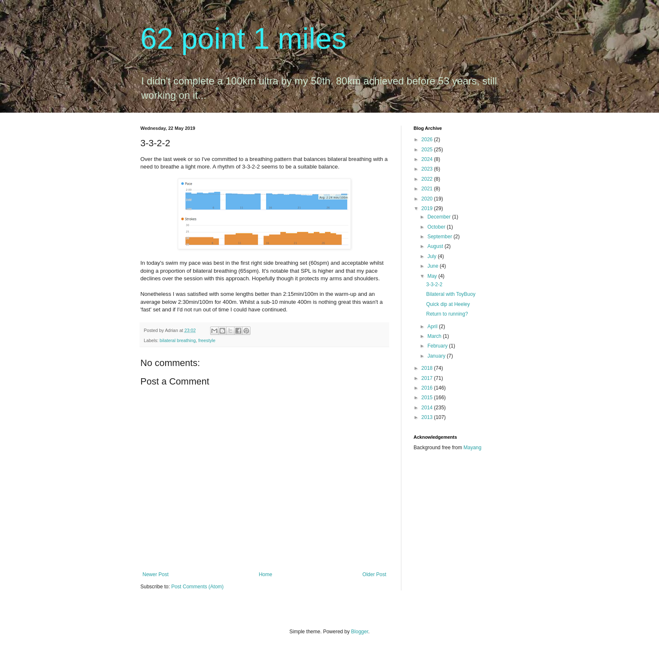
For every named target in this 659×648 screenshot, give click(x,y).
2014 (428, 408)
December (439, 217)
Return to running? (447, 314)
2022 (428, 179)
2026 (428, 139)
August (436, 246)
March (435, 336)
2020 (428, 199)
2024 (428, 159)
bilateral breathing (178, 340)
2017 (428, 378)
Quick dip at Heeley (448, 304)
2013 (428, 417)
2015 (428, 397)
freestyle (207, 340)
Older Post (374, 574)
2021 (428, 189)
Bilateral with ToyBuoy (450, 294)
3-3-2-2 (434, 284)
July (432, 256)
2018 (428, 368)
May (432, 276)
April (433, 326)
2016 (428, 388)
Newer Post (155, 574)
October (437, 227)
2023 (428, 169)
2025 (428, 150)
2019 (428, 208)
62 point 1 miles (243, 38)
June (433, 266)
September (440, 237)
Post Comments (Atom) (197, 587)
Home (265, 574)
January (437, 356)
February (438, 346)
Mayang (473, 447)
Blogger (359, 632)
